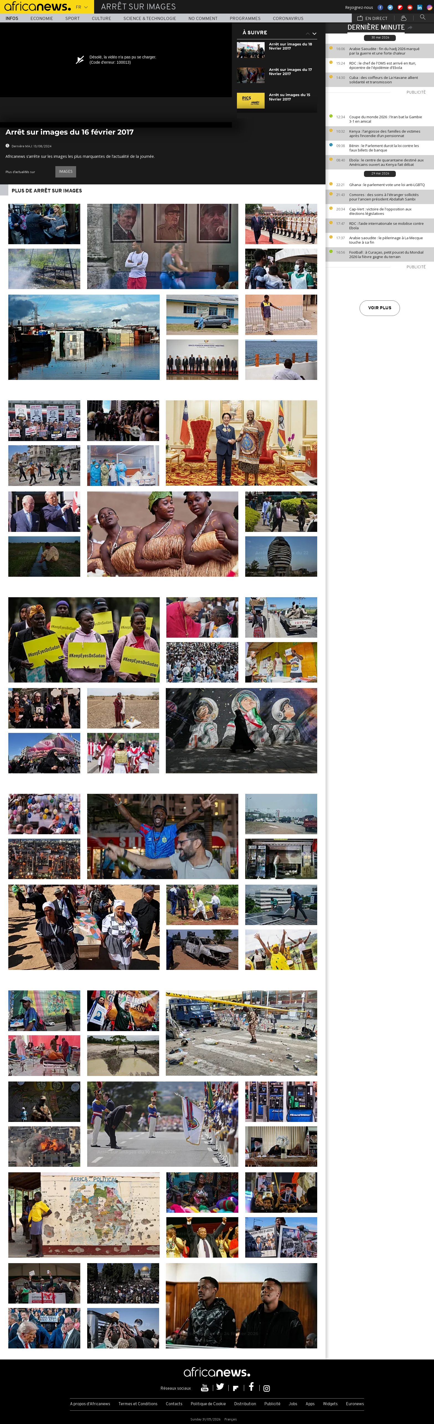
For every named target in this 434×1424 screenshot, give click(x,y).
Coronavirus (288, 19)
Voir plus (379, 308)
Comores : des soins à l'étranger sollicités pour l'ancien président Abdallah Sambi (384, 196)
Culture (101, 19)
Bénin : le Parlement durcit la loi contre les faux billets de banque (384, 147)
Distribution (245, 1404)
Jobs (293, 1404)
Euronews (355, 1404)
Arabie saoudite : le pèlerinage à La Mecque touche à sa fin (386, 240)
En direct (372, 18)
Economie (41, 19)
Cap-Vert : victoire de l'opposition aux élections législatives (380, 211)
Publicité (272, 1404)
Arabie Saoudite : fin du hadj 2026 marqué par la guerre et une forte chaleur (384, 51)
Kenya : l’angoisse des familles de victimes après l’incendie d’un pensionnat (384, 133)
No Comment (203, 19)
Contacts (174, 1404)
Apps (310, 1404)
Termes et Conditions (137, 1404)
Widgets (330, 1404)
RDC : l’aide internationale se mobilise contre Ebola (386, 225)
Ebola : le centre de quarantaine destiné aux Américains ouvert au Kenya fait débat (386, 162)
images (66, 172)
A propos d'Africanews (90, 1404)
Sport (72, 19)
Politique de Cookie (208, 1404)
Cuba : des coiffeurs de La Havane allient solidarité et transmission (383, 79)
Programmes (245, 19)
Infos (12, 19)
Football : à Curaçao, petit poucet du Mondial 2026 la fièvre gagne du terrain (386, 254)
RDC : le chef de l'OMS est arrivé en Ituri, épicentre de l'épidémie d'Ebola (382, 65)
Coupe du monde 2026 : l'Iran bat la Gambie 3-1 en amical (385, 119)
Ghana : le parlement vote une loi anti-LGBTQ (387, 184)
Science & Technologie (149, 19)
